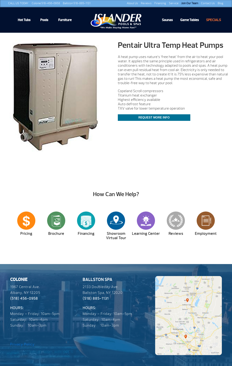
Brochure (56, 233)
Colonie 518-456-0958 (46, 3)
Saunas (167, 20)
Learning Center (146, 233)
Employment (206, 233)
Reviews (146, 3)
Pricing (26, 233)
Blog (220, 3)
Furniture (65, 20)
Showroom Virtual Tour (116, 235)
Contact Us (208, 3)
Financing (160, 3)
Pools (44, 20)
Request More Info (153, 117)
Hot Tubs (24, 20)
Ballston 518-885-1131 (76, 3)
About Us (132, 3)
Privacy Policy (22, 344)
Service (173, 3)
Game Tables (189, 20)
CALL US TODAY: (18, 3)
